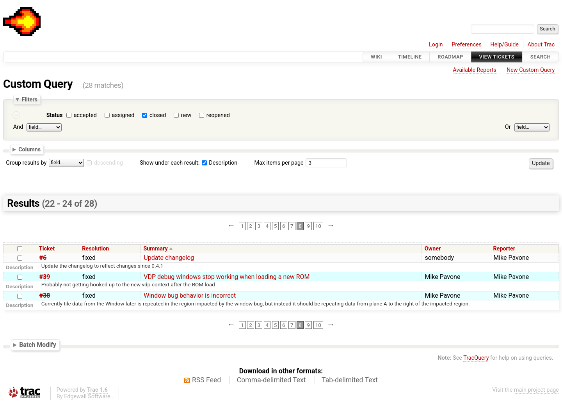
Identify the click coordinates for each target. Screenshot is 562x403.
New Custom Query (531, 70)
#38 (44, 295)
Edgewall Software (87, 396)
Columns (29, 149)
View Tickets (496, 57)
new (186, 115)
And (18, 127)
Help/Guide (505, 44)
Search (540, 57)
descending (108, 163)
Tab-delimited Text (350, 380)
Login (436, 44)
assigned (123, 115)
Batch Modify (37, 344)
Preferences (467, 44)
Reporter (504, 248)
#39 (44, 277)
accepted (85, 115)
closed (157, 115)
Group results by (26, 163)
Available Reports (474, 70)
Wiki (376, 57)
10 (318, 226)
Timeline (410, 57)
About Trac (541, 44)
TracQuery (476, 358)
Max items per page (278, 163)
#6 (43, 257)
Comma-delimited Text (271, 380)
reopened (218, 115)
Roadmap (450, 57)
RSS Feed (206, 380)
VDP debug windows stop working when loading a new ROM (226, 277)
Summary (155, 248)
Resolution (95, 248)
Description (219, 163)
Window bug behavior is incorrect (190, 295)
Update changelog (169, 257)
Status (54, 115)
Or (508, 127)
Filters (29, 99)
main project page (536, 390)
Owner (433, 248)
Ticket (47, 248)
